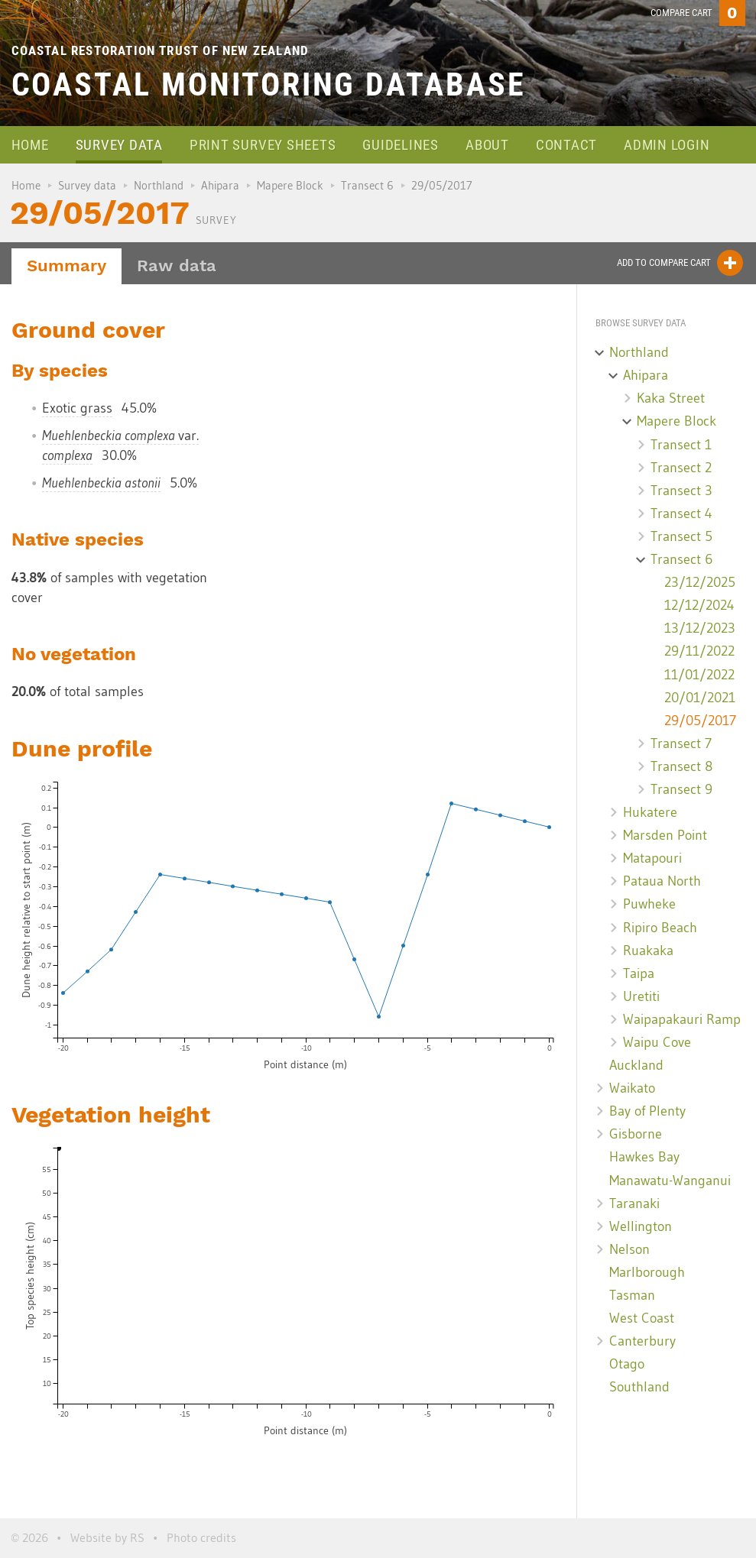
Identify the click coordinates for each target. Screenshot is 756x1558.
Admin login (666, 145)
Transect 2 (681, 467)
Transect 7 (681, 743)
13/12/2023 (699, 628)
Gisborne (635, 1134)
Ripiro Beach (660, 927)
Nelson (629, 1249)
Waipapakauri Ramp (682, 1019)
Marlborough (647, 1272)
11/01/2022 (699, 674)
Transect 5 (681, 536)
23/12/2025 (699, 582)
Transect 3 (681, 490)
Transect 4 (681, 513)
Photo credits (201, 1537)
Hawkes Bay (644, 1156)
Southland (639, 1386)
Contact (566, 145)
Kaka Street (671, 398)
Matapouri (652, 858)
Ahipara (220, 185)
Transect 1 (681, 444)
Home (30, 145)
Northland (158, 185)
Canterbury (642, 1341)
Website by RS (107, 1537)
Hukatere (650, 812)
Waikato (632, 1088)
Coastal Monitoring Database (268, 84)
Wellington (640, 1226)
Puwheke (649, 904)
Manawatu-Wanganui (670, 1180)
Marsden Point (665, 835)
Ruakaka (648, 950)
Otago (626, 1364)
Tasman (632, 1295)
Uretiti (641, 996)
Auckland (636, 1065)
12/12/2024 (699, 605)
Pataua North (662, 881)
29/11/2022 (699, 651)
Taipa (638, 973)
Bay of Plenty (647, 1111)
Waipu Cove (657, 1042)
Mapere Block (290, 185)
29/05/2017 (700, 720)
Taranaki (634, 1203)
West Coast (641, 1318)
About (487, 145)
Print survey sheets (263, 145)
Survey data (119, 145)
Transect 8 (681, 766)
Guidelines (400, 145)
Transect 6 (367, 185)
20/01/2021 (699, 697)
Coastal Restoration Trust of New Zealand (160, 50)
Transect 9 (681, 789)
